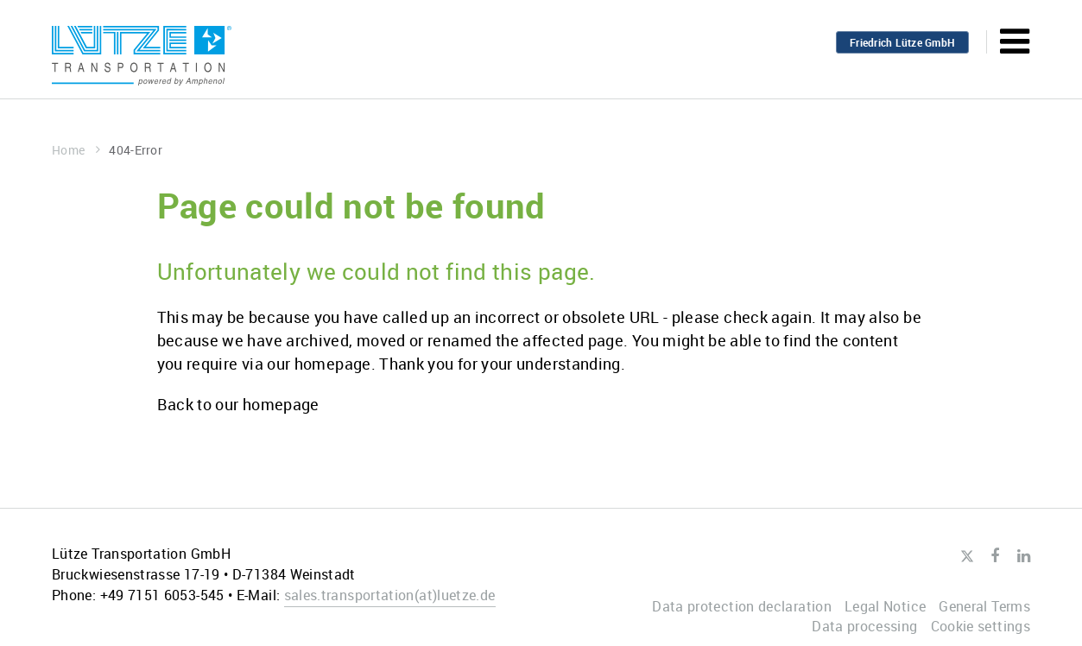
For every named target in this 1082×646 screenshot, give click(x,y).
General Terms (984, 606)
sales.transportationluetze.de (390, 595)
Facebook (994, 556)
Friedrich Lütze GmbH (902, 42)
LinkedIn (1023, 556)
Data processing (864, 626)
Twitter (966, 557)
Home (76, 150)
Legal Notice (885, 606)
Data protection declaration (742, 606)
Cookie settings (980, 626)
